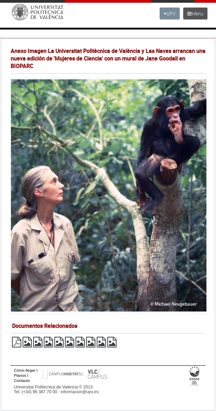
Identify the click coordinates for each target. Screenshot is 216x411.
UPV (170, 13)
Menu (195, 13)
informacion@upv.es (79, 391)
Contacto (22, 380)
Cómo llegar (25, 370)
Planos (20, 375)
